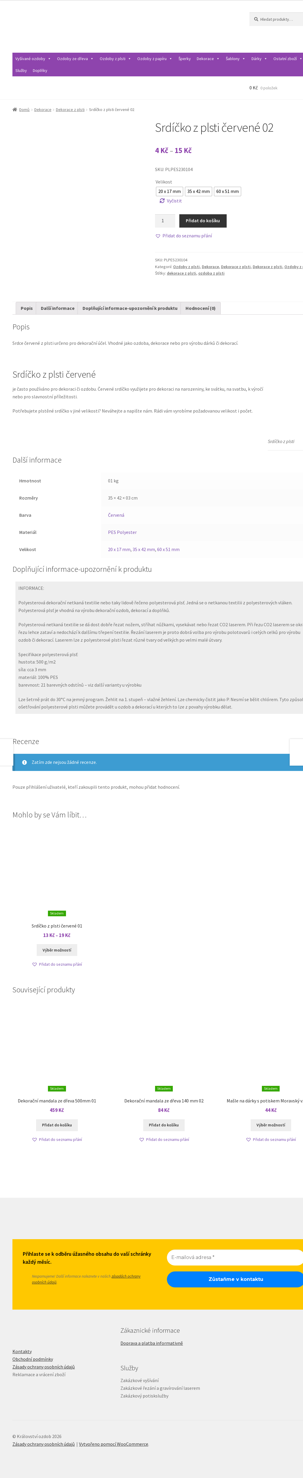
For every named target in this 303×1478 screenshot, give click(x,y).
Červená (116, 515)
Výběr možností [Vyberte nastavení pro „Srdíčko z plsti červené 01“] (57, 950)
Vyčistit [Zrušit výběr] (174, 201)
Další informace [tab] (58, 308)
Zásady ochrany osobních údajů (43, 1367)
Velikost (164, 182)
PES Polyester (122, 532)
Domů (24, 109)
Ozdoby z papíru (155, 59)
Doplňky (40, 70)
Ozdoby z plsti (115, 59)
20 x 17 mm (119, 549)
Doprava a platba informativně (151, 1343)
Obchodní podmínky (32, 1359)
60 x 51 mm (168, 549)
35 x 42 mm (144, 549)
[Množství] (165, 221)
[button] (183, 236)
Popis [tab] (27, 308)
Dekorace (208, 59)
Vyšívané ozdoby (33, 59)
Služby (21, 70)
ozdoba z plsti (211, 273)
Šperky (184, 58)
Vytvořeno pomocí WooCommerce (113, 1444)
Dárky (259, 59)
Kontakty (22, 1351)
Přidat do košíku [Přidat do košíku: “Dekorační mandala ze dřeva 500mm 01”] (57, 1125)
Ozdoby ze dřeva (75, 59)
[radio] (169, 191)
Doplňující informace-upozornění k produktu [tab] (130, 308)
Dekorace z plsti (70, 109)
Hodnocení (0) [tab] (201, 308)
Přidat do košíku (203, 220)
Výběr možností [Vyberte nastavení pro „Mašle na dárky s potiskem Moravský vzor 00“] (271, 1125)
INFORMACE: (31, 588)
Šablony (236, 59)
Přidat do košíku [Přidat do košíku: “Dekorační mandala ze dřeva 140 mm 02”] (164, 1125)
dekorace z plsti (181, 273)
